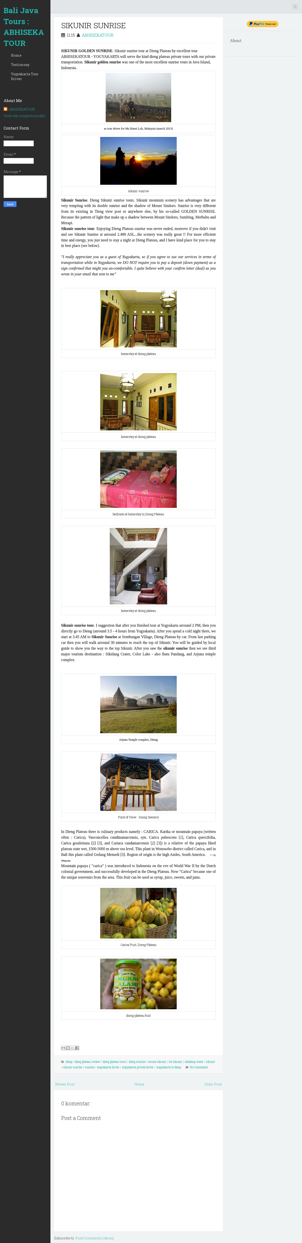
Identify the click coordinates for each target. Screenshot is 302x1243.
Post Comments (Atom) (95, 1238)
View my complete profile (24, 116)
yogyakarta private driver (138, 1067)
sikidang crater (194, 1062)
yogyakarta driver (108, 1067)
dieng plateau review (87, 1062)
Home (16, 55)
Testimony (20, 64)
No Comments (199, 1067)
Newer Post (64, 1084)
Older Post (213, 1084)
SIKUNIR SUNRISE (93, 25)
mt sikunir (175, 1062)
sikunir (210, 1062)
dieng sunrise (137, 1062)
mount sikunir (157, 1062)
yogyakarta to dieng (168, 1067)
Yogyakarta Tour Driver (24, 76)
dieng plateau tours (114, 1062)
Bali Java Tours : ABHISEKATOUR (24, 26)
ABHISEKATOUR (21, 109)
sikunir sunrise (72, 1067)
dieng (69, 1062)
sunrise (89, 1067)
